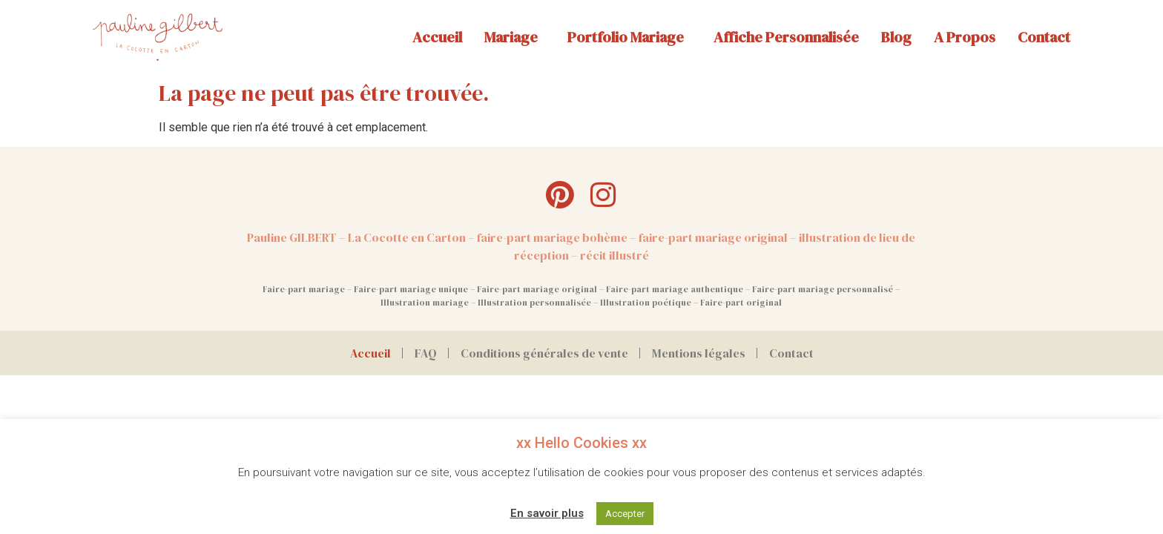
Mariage (514, 37)
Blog (896, 37)
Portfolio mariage (629, 37)
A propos (964, 37)
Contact (1044, 37)
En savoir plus (547, 513)
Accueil (437, 37)
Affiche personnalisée (786, 37)
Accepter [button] (625, 513)
